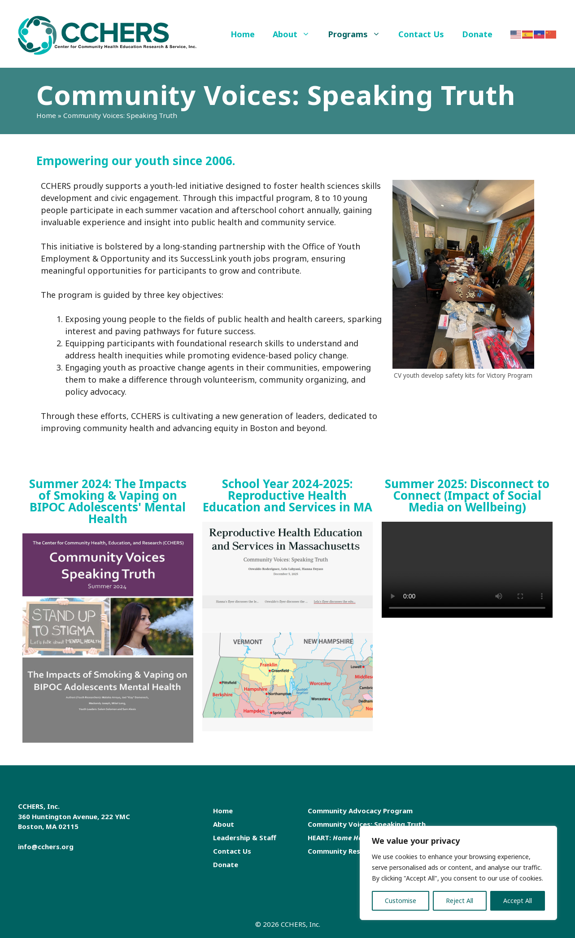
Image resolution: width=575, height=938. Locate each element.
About (296, 34)
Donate (477, 34)
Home (243, 34)
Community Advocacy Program (360, 810)
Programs (358, 34)
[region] (458, 873)
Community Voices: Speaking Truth (367, 824)
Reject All (459, 900)
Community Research (343, 850)
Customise (400, 900)
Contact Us (421, 34)
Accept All (517, 900)
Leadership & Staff (244, 837)
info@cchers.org (46, 846)
